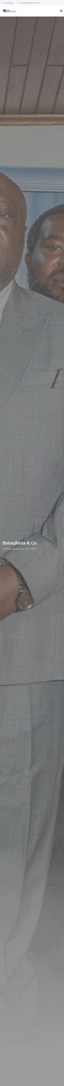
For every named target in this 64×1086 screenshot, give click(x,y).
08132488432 (7, 3)
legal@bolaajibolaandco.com (29, 3)
